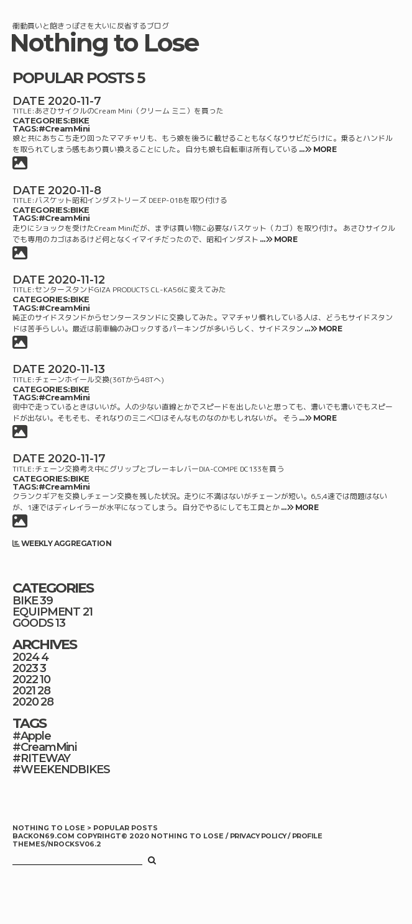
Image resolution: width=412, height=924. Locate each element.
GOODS (32, 623)
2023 (25, 668)
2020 (25, 702)
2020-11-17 (77, 458)
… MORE (317, 149)
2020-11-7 (74, 101)
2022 (25, 679)
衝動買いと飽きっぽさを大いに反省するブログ (90, 25)
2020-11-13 (76, 369)
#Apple (31, 736)
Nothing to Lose (104, 43)
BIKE (79, 120)
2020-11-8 (74, 190)
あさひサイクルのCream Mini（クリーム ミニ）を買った (129, 110)
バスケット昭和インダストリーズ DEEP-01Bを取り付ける (131, 200)
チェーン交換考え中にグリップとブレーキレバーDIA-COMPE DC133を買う (159, 469)
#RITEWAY (41, 758)
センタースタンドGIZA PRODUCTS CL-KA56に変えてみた (130, 289)
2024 (25, 657)
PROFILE (307, 836)
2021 (23, 690)
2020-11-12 (76, 280)
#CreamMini (64, 128)
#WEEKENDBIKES (61, 769)
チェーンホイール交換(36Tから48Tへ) (99, 379)
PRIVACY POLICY (259, 836)
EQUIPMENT (46, 612)
